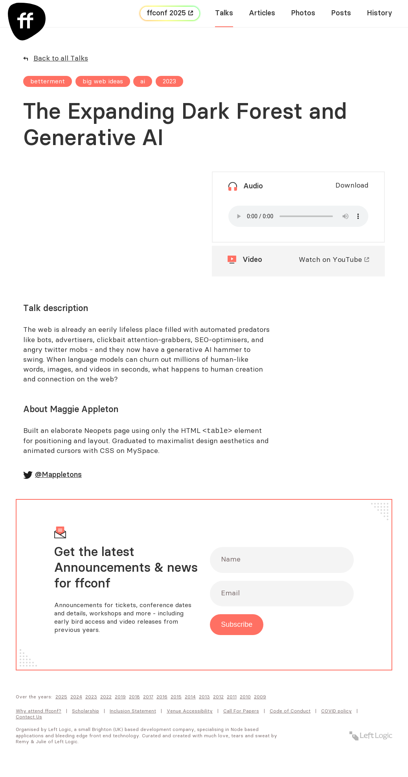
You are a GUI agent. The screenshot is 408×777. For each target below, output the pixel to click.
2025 (61, 697)
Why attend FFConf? (38, 711)
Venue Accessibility (190, 711)
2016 (161, 697)
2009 (260, 697)
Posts (341, 13)
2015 (176, 697)
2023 (91, 697)
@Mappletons (58, 475)
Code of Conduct (290, 711)
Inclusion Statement (133, 711)
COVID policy (336, 711)
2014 (190, 697)
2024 (76, 697)
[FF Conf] (27, 22)
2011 (232, 697)
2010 (245, 697)
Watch (330, 259)
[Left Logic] (370, 736)
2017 (148, 697)
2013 (204, 697)
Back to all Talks (60, 58)
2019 (120, 697)
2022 (106, 697)
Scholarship (85, 711)
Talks (224, 13)
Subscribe (236, 625)
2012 (218, 697)
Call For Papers (241, 711)
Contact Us (29, 717)
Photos (303, 13)
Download (351, 185)
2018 (134, 697)
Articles (262, 13)
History (379, 13)
